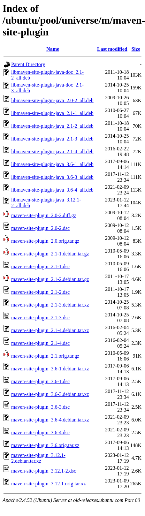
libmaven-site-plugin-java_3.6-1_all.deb (52, 164)
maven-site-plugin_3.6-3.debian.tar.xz (50, 394)
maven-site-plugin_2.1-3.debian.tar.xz (50, 304)
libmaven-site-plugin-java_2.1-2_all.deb (52, 126)
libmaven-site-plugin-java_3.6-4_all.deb (52, 190)
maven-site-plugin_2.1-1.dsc (40, 266)
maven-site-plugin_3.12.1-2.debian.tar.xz (38, 458)
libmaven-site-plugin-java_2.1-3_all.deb (52, 138)
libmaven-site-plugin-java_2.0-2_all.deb (52, 100)
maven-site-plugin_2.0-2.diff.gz (43, 215)
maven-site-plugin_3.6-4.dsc (40, 432)
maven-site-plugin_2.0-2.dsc (40, 228)
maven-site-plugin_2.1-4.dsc (40, 343)
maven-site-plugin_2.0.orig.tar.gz (45, 241)
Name (52, 49)
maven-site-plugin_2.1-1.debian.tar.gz (50, 253)
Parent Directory (28, 64)
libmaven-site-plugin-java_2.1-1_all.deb (52, 113)
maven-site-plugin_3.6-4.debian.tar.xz (50, 419)
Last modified (112, 49)
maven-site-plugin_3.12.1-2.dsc (43, 471)
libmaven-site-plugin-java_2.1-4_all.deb (52, 151)
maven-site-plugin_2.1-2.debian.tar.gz (50, 279)
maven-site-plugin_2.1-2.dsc (40, 292)
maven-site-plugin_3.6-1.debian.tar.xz (50, 368)
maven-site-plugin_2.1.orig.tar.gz (45, 356)
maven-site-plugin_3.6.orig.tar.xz (45, 445)
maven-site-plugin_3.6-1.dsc (40, 381)
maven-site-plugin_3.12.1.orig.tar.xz (48, 483)
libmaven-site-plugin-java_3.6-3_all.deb (52, 177)
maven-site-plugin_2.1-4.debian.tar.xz (50, 330)
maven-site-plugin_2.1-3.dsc (40, 317)
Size (135, 49)
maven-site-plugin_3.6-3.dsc (40, 407)
